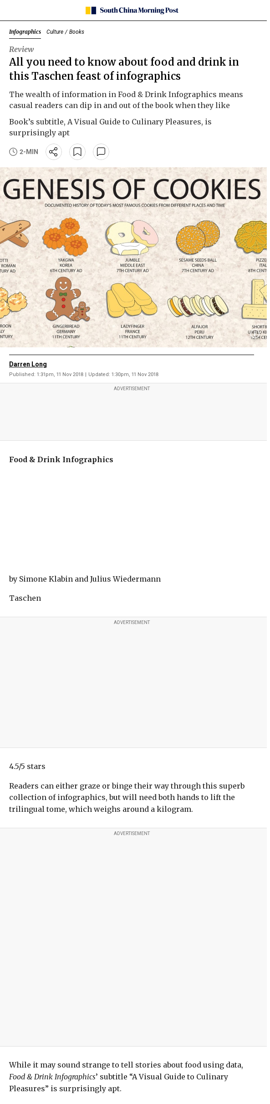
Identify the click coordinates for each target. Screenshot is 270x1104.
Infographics (25, 31)
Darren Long (28, 364)
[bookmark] (77, 152)
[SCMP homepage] (132, 10)
